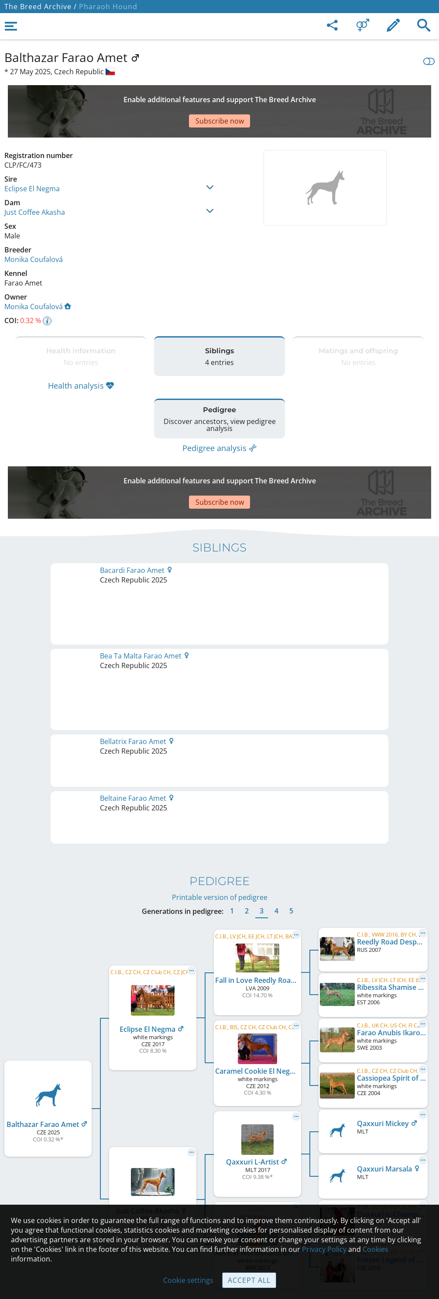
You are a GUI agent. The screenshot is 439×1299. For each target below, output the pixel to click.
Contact (219, 1152)
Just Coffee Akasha (34, 181)
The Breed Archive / (40, 6)
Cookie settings (188, 1280)
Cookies (375, 1249)
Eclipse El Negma (32, 158)
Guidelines (220, 1188)
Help (219, 1170)
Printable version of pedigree (220, 616)
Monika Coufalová (33, 229)
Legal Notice (220, 1133)
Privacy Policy (324, 1249)
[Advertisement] (216, 96)
